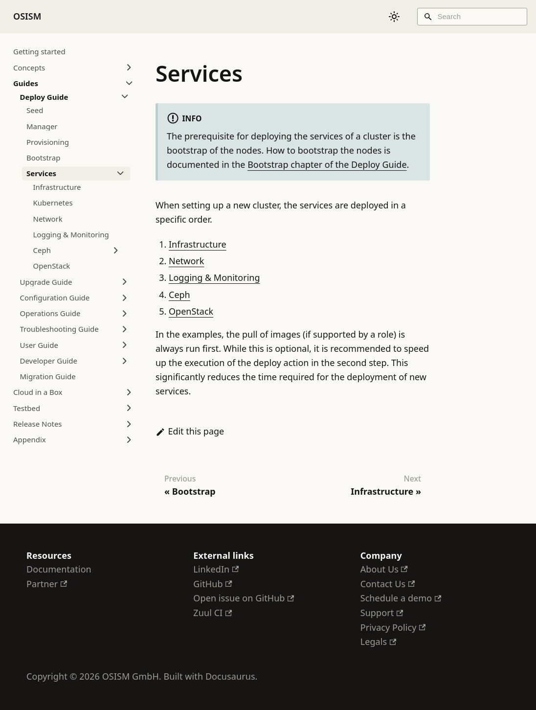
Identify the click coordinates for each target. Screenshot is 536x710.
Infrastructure (197, 244)
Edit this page (190, 431)
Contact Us (387, 584)
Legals (378, 641)
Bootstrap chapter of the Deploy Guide (326, 164)
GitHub (212, 584)
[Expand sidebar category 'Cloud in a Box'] (129, 392)
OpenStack (191, 311)
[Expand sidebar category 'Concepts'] (129, 67)
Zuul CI (212, 612)
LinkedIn (216, 569)
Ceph (179, 294)
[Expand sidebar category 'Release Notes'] (129, 424)
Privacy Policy (393, 627)
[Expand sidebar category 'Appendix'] (129, 440)
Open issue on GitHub (243, 598)
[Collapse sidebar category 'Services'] (120, 174)
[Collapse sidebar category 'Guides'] (129, 83)
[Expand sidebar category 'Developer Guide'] (124, 360)
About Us (384, 569)
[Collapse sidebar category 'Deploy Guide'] (124, 97)
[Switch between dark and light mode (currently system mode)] (394, 16)
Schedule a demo (400, 598)
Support (381, 612)
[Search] (472, 16)
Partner (46, 584)
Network (186, 261)
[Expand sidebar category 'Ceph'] (116, 250)
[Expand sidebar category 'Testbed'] (129, 408)
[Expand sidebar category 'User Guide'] (124, 345)
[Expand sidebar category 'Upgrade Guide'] (124, 282)
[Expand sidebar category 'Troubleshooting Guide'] (124, 329)
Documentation (58, 569)
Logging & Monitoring (214, 277)
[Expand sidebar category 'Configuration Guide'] (124, 297)
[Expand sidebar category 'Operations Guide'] (124, 314)
